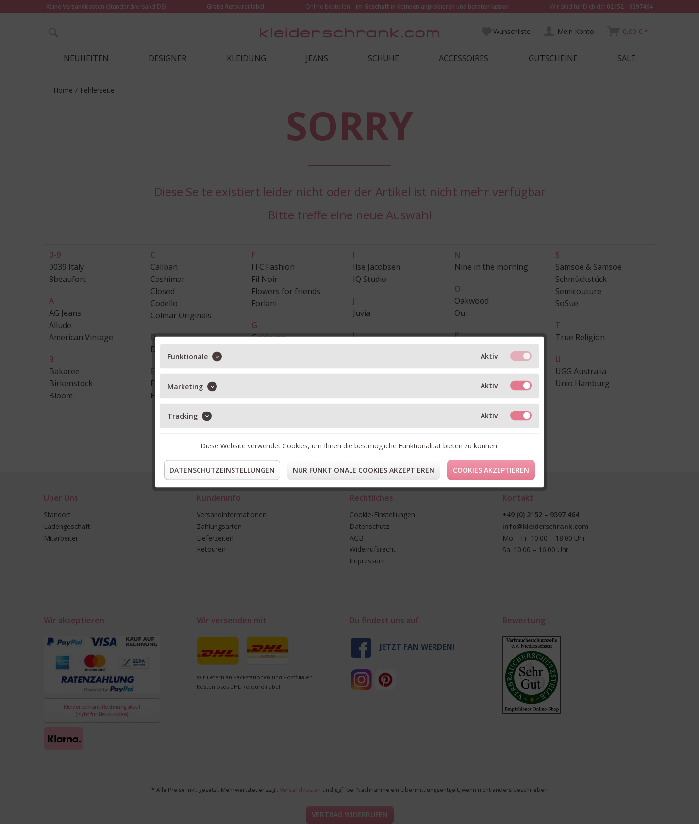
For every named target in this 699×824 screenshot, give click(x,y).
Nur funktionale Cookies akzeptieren (363, 470)
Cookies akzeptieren (491, 470)
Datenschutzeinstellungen (222, 470)
